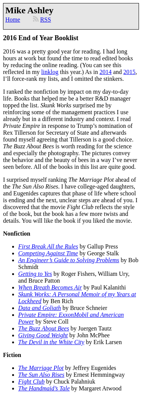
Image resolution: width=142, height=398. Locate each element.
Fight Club (31, 381)
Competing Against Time (48, 253)
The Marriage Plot (41, 368)
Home (12, 19)
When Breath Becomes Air (50, 287)
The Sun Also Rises (41, 374)
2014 (106, 72)
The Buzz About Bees (43, 328)
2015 (129, 72)
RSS (45, 19)
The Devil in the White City (51, 342)
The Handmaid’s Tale (44, 388)
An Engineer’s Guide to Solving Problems (68, 260)
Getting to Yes (35, 274)
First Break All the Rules (48, 246)
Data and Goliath (39, 308)
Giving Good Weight (43, 335)
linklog (49, 72)
